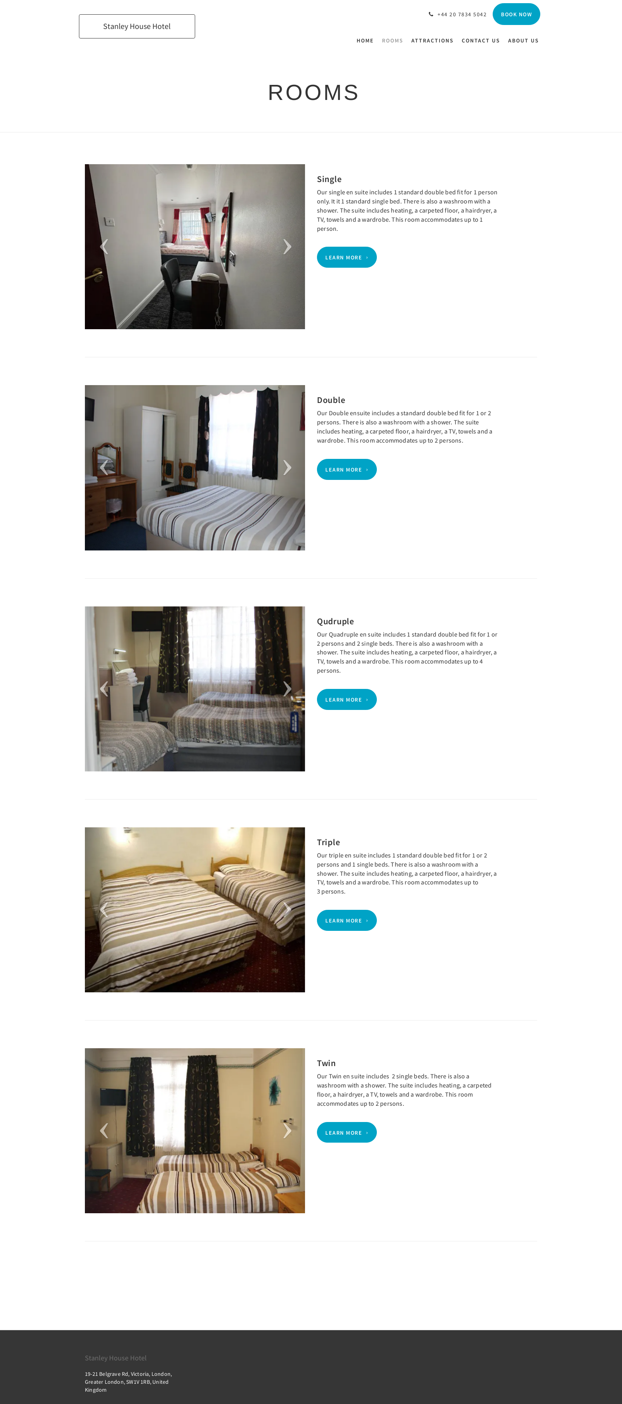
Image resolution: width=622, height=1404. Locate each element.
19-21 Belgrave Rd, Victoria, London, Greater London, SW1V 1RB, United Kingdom (128, 1381)
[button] (101, 246)
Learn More (343, 257)
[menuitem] (367, 40)
